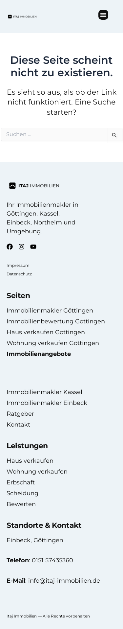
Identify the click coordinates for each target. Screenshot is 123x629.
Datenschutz (19, 273)
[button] (103, 15)
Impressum (18, 265)
